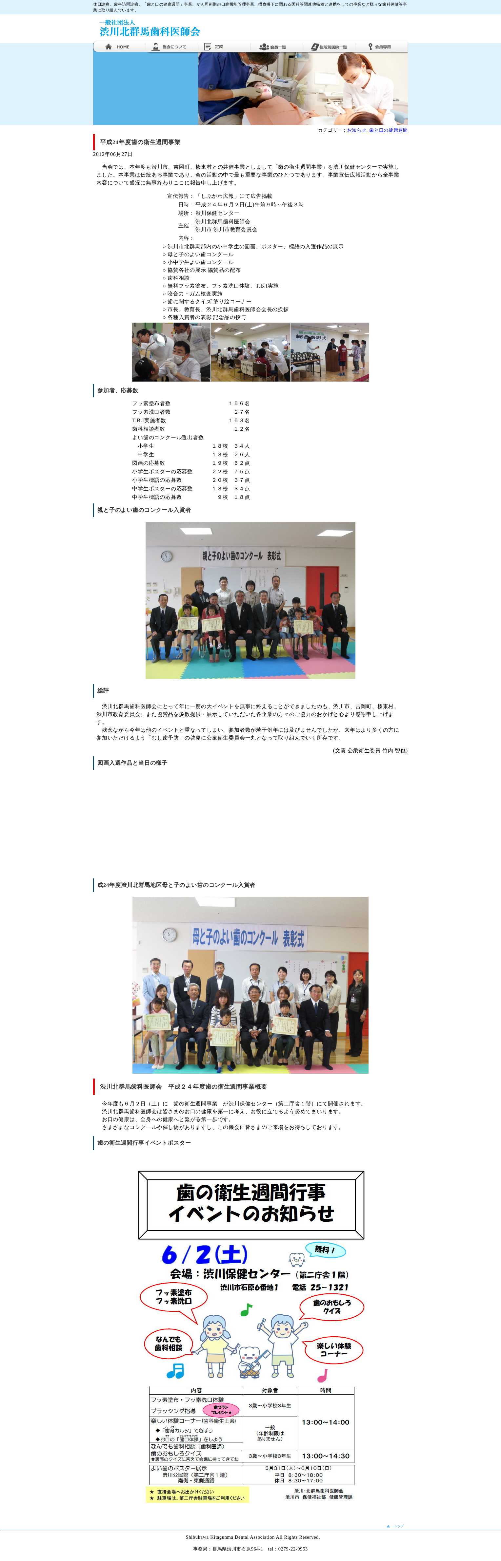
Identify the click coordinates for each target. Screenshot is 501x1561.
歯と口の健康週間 (388, 130)
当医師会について (172, 46)
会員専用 (381, 46)
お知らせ (357, 130)
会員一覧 (276, 46)
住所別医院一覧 (329, 46)
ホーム (119, 46)
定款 (224, 46)
